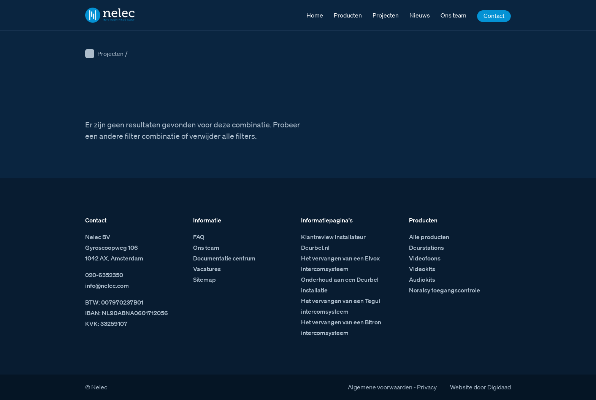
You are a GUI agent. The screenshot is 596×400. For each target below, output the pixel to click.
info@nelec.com (107, 285)
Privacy (427, 387)
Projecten (110, 53)
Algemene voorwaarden (380, 387)
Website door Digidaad (480, 387)
